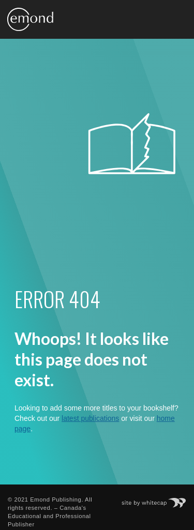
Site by (159, 499)
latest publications (90, 418)
